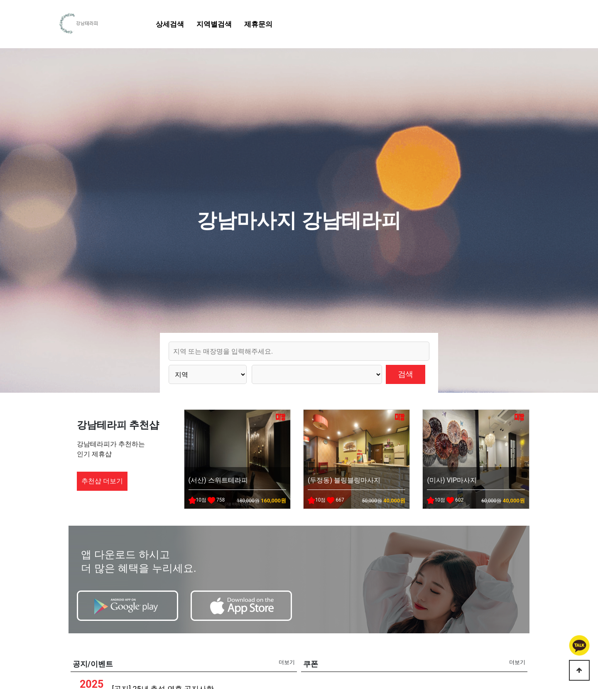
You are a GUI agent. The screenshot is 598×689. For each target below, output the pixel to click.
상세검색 (170, 24)
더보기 (287, 662)
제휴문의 (258, 24)
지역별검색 (214, 24)
